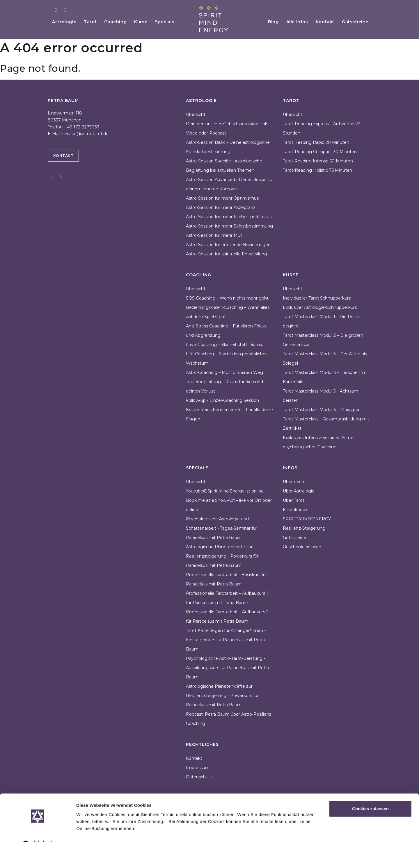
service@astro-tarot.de (85, 133)
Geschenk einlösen (302, 546)
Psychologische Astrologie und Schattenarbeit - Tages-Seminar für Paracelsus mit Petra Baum (221, 528)
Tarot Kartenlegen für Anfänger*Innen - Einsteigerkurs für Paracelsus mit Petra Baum (226, 640)
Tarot (92, 21)
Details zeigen (91, 830)
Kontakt (323, 21)
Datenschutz (199, 777)
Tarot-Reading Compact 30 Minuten (320, 151)
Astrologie (65, 21)
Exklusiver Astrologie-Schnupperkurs (320, 307)
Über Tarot (293, 500)
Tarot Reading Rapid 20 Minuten (316, 142)
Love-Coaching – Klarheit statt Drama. (224, 344)
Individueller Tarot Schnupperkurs (317, 298)
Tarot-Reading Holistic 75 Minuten (317, 170)
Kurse (144, 21)
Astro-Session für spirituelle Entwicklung (226, 254)
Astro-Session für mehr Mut (214, 235)
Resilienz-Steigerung (304, 528)
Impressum (198, 767)
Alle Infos (294, 21)
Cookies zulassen (370, 794)
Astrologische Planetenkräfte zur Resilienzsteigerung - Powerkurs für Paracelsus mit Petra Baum (222, 556)
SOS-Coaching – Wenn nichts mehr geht (227, 298)
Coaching (118, 21)
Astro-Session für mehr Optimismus (222, 198)
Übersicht (195, 114)
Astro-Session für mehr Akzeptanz (220, 207)
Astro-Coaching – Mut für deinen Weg (224, 372)
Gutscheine (355, 21)
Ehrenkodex (295, 509)
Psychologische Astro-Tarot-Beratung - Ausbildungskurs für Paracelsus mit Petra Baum (227, 668)
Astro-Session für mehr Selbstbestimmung (229, 226)
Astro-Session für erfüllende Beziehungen (228, 244)
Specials (170, 21)
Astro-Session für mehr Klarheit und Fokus (228, 216)
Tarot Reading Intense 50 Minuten (318, 161)
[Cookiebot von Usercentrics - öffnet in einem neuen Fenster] (37, 830)
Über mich (293, 481)
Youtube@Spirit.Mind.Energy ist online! (225, 491)
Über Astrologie (299, 491)
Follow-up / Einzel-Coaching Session (222, 400)
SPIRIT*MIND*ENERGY (307, 519)
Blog (269, 21)
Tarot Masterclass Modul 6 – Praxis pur (321, 409)
